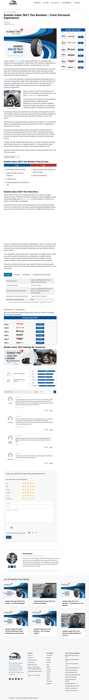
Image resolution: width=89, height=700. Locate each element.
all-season (17, 61)
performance (26, 199)
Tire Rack (50, 302)
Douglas (48, 660)
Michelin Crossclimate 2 (71, 688)
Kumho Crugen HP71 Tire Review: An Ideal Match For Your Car (71, 633)
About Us (30, 655)
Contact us (30, 658)
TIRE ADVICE (77, 2)
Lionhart (48, 672)
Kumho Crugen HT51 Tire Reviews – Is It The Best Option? (42, 631)
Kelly (47, 665)
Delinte (48, 658)
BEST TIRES (45, 2)
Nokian (48, 676)
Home (5, 12)
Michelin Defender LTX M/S (72, 686)
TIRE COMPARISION (66, 2)
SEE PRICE (40, 324)
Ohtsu (48, 678)
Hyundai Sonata (32, 95)
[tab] (8, 274)
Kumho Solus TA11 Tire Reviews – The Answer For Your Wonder (73, 603)
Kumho (8, 12)
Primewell (49, 681)
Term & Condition (32, 660)
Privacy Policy (31, 662)
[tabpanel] (30, 290)
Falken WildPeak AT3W (71, 672)
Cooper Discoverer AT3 (71, 670)
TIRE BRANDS (37, 2)
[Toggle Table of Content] (17, 157)
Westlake (48, 683)
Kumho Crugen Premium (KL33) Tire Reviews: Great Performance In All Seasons (14, 631)
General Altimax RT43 (70, 677)
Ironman (48, 662)
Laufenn (48, 669)
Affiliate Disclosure (32, 665)
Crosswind (49, 655)
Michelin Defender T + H (71, 683)
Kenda (48, 667)
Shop (80, 37)
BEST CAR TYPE (55, 2)
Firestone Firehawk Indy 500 (72, 675)
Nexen (48, 674)
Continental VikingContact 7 (72, 668)
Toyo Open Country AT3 (71, 690)
